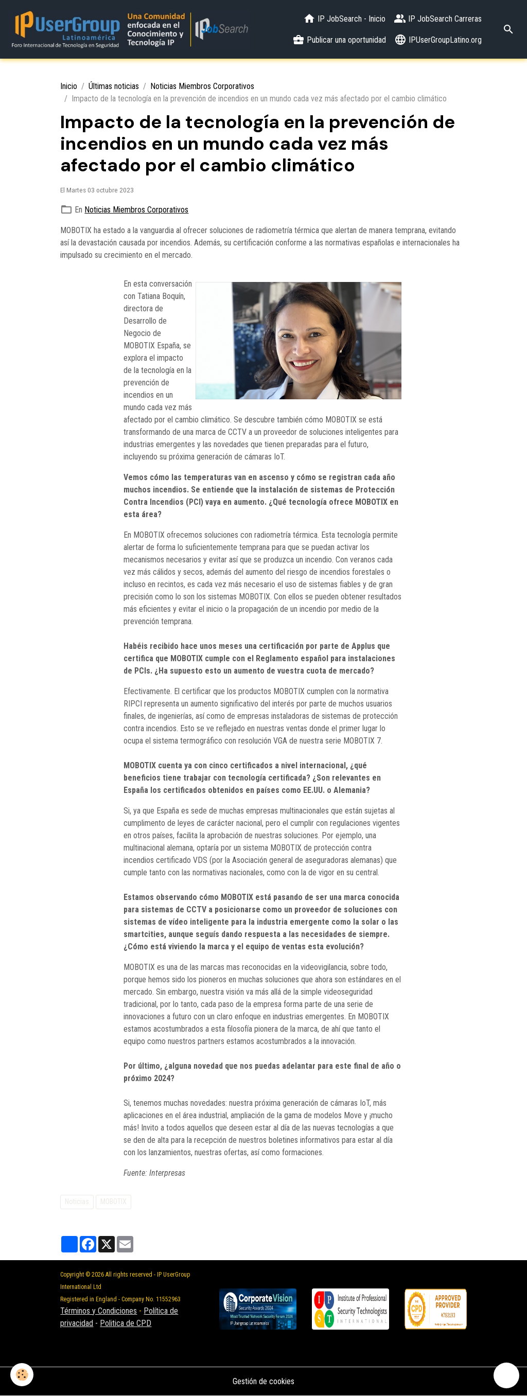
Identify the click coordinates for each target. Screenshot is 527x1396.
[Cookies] (21, 1374)
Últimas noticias (114, 86)
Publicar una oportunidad (339, 39)
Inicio (68, 86)
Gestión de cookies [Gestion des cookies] (263, 1381)
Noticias (77, 1201)
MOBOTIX (113, 1201)
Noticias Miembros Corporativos (202, 86)
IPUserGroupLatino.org (438, 39)
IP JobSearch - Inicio (344, 18)
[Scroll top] (506, 1375)
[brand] (129, 29)
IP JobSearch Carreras (438, 18)
